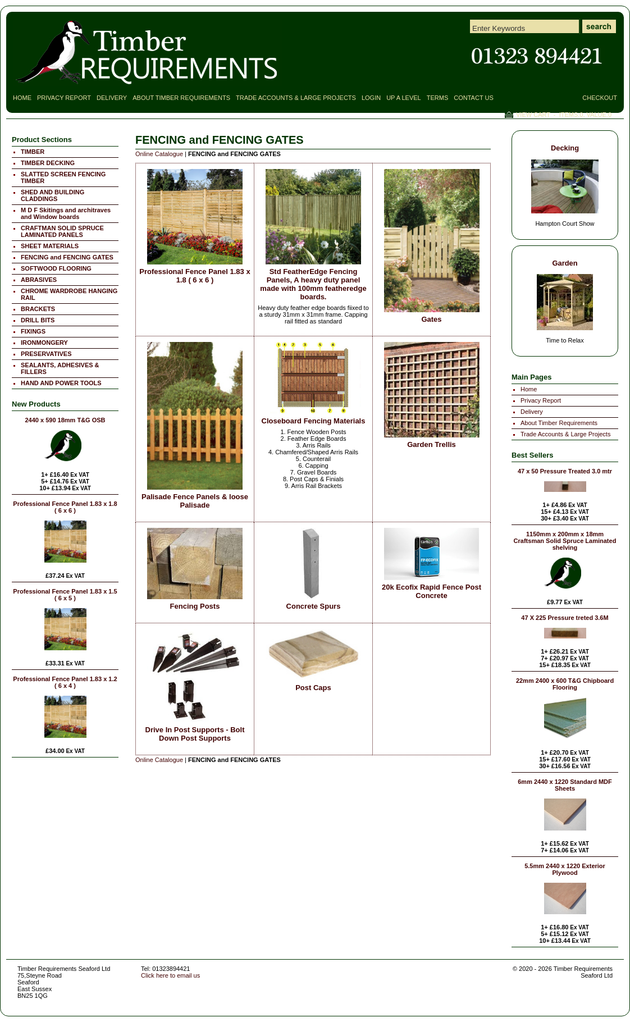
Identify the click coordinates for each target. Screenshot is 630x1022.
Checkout (599, 97)
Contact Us (474, 97)
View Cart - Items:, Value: (563, 114)
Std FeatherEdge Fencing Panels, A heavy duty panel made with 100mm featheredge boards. (313, 284)
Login (371, 97)
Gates (431, 319)
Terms (438, 97)
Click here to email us (170, 975)
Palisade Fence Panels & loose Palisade (194, 500)
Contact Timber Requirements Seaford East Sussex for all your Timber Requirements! (537, 55)
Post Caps (313, 687)
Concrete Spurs (313, 606)
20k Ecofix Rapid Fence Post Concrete (431, 591)
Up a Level (403, 97)
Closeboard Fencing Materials (314, 421)
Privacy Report (64, 97)
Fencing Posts (195, 606)
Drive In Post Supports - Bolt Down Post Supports (195, 734)
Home (22, 97)
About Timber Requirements (181, 97)
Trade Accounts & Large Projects (296, 97)
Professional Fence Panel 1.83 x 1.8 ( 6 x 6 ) (194, 275)
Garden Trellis (431, 444)
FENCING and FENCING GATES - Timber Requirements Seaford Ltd (147, 52)
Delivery (112, 97)
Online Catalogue (159, 153)
